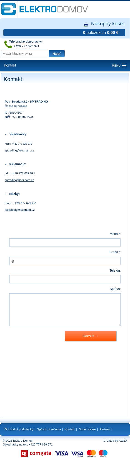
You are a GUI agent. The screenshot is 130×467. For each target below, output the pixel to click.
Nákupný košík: (64, 28)
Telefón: (115, 270)
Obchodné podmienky (19, 429)
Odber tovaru (87, 429)
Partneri (105, 429)
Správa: (115, 289)
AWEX (123, 440)
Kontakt (10, 65)
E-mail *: (115, 252)
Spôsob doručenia (49, 429)
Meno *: (115, 234)
